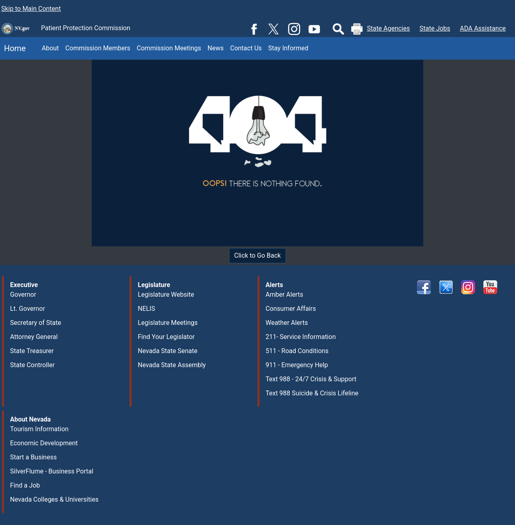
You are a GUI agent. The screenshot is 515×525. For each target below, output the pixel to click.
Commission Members (97, 48)
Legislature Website (166, 294)
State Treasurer (32, 351)
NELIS (146, 308)
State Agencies (388, 28)
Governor (23, 294)
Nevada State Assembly (172, 365)
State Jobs (435, 28)
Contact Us (246, 48)
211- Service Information (301, 337)
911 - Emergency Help (297, 365)
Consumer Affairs (291, 308)
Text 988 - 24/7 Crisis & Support (311, 379)
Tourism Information (39, 429)
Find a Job (25, 485)
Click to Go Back (257, 255)
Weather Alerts (287, 323)
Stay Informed (288, 48)
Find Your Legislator (166, 337)
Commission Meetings (169, 48)
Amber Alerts (284, 294)
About (50, 48)
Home (13, 48)
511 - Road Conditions (297, 351)
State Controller (32, 365)
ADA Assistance (483, 28)
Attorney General (34, 337)
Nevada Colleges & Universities (54, 499)
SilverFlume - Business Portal (51, 471)
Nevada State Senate (167, 351)
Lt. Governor (27, 308)
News (216, 48)
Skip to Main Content (31, 8)
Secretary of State (35, 323)
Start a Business (33, 457)
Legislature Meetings (168, 323)
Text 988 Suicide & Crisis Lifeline (312, 393)
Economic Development (44, 443)
